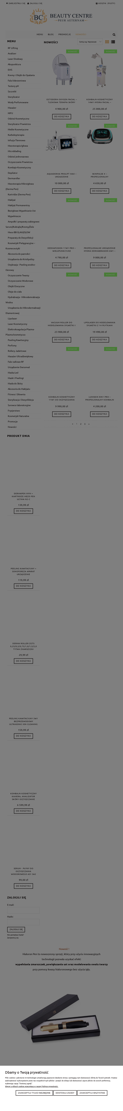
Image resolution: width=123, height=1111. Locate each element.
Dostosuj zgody (65, 1093)
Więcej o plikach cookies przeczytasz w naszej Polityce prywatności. (31, 1086)
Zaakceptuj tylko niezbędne (34, 1093)
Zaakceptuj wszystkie (92, 1093)
